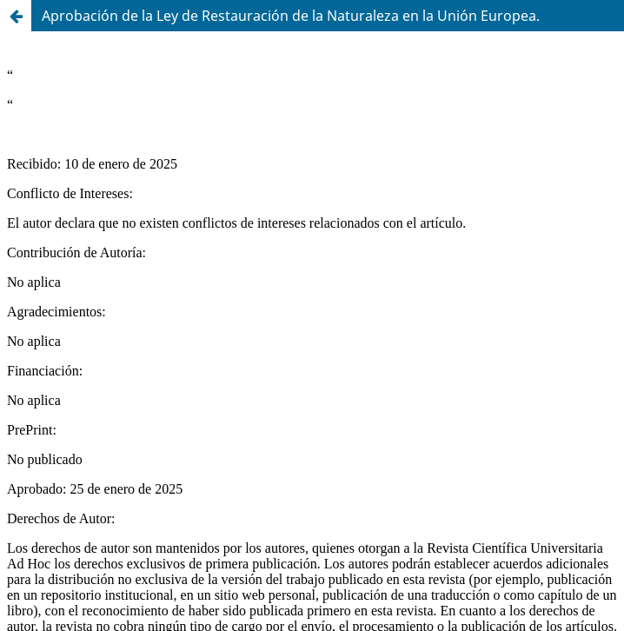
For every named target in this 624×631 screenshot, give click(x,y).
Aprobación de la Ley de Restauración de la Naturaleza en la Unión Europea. (291, 15)
